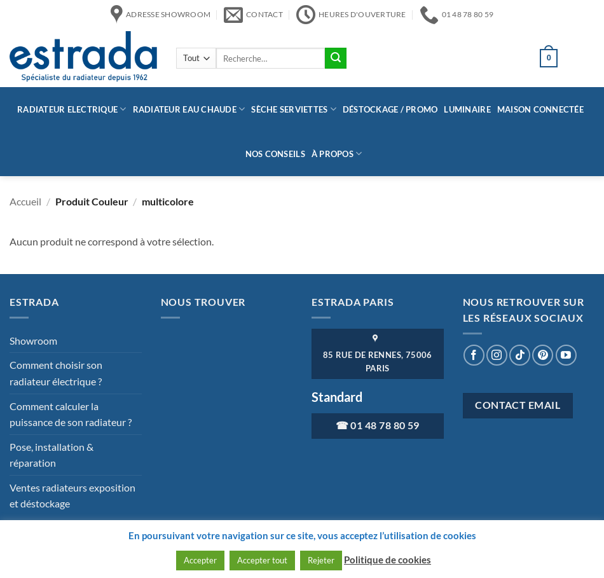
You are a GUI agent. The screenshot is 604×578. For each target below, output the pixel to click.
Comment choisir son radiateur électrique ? (56, 373)
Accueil (25, 201)
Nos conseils (275, 154)
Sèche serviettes (293, 109)
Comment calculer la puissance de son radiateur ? (71, 414)
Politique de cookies (387, 559)
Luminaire (467, 109)
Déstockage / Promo (390, 109)
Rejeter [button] (321, 560)
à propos (337, 154)
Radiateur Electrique (72, 109)
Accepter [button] (200, 560)
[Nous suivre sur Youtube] (566, 355)
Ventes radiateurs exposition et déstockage (72, 495)
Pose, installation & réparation (51, 455)
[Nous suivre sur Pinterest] (542, 355)
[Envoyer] (336, 58)
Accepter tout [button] (262, 560)
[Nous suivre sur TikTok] (519, 355)
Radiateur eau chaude (189, 109)
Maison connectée (540, 109)
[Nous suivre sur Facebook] (473, 355)
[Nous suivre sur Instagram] (496, 355)
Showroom (33, 340)
